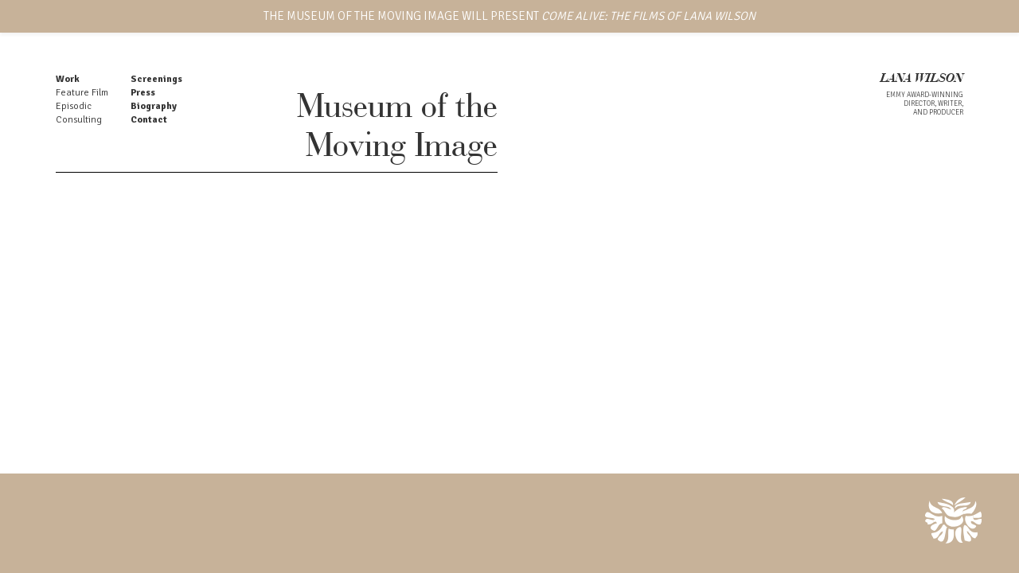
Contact (149, 120)
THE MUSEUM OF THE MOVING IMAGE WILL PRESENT (509, 16)
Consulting (79, 120)
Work (68, 79)
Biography (154, 106)
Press (143, 93)
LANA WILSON (921, 79)
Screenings (156, 79)
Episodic (74, 106)
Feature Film (82, 93)
